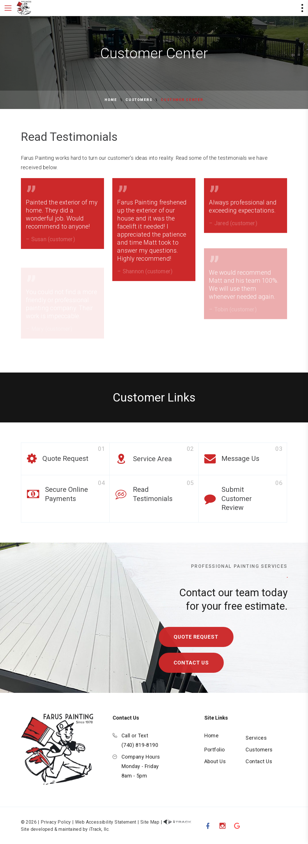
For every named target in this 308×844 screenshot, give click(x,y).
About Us (215, 765)
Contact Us (195, 663)
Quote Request (200, 637)
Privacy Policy (56, 826)
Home (111, 100)
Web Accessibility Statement (105, 826)
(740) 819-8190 (139, 749)
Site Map (149, 826)
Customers (138, 100)
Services (256, 742)
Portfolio (214, 754)
